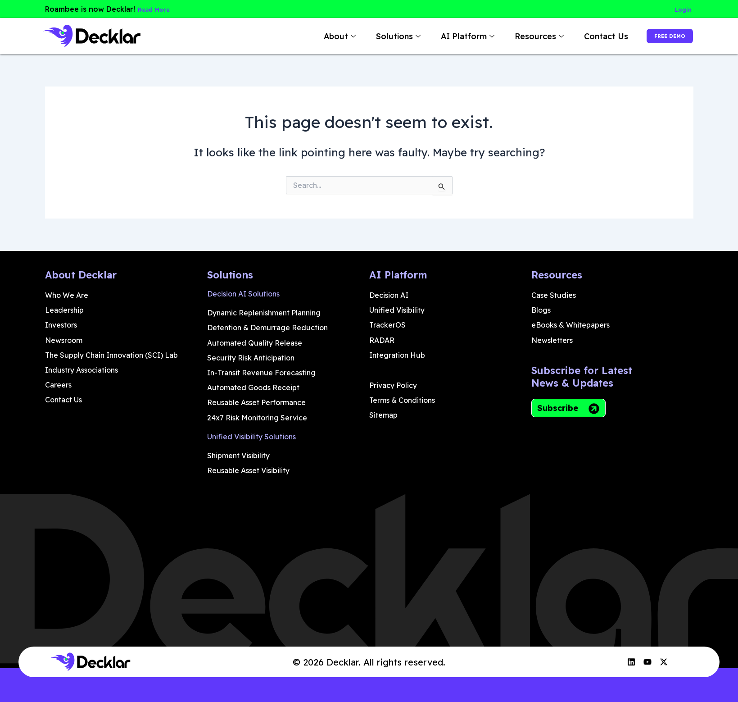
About (319, 36)
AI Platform (447, 36)
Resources (518, 36)
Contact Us (584, 36)
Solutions (377, 36)
